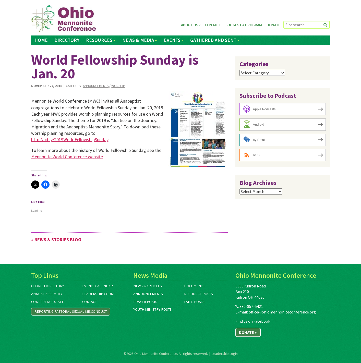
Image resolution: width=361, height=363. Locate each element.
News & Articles (147, 286)
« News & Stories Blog (56, 240)
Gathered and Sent (213, 40)
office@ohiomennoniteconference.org (282, 311)
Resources (99, 40)
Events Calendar (97, 286)
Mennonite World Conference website (67, 157)
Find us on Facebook (252, 321)
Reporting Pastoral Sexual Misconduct (70, 311)
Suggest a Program (243, 24)
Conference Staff (47, 301)
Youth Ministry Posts (152, 309)
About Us (189, 24)
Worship (118, 86)
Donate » (248, 332)
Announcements (96, 86)
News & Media (138, 40)
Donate (273, 24)
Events (172, 40)
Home (41, 40)
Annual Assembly (46, 294)
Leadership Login (225, 353)
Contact (213, 24)
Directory (66, 40)
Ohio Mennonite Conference (155, 353)
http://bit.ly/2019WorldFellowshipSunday (69, 139)
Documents (194, 286)
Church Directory (47, 286)
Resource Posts (198, 294)
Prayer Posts (145, 301)
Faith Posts (194, 301)
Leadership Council (100, 294)
